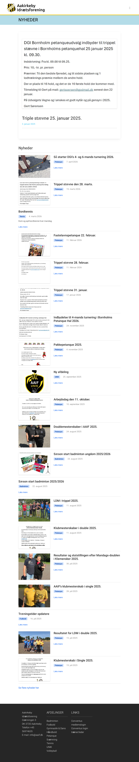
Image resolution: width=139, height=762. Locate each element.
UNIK (49, 747)
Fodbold (51, 724)
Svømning (52, 739)
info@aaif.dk (36, 735)
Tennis (50, 743)
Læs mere (58, 168)
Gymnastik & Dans (56, 728)
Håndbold (52, 732)
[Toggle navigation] (129, 8)
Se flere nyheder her (28, 687)
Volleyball (52, 750)
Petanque (51, 735)
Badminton (52, 721)
